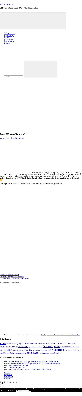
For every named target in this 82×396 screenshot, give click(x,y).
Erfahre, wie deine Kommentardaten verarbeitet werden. (60, 335)
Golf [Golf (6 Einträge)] (17, 346)
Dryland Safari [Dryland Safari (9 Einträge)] (50, 343)
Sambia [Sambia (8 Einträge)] (42, 350)
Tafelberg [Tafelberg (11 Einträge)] (67, 350)
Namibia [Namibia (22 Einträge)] (7, 350)
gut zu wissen (9, 39)
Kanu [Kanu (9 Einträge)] (41, 347)
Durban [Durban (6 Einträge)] (56, 343)
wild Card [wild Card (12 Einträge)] (41, 353)
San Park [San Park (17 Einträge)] (48, 350)
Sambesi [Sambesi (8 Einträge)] (38, 350)
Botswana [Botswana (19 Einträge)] (36, 343)
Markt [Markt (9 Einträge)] (77, 347)
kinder (6, 38)
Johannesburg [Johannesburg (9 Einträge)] (36, 347)
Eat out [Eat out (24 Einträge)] (61, 343)
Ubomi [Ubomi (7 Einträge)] (79, 350)
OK (18, 391)
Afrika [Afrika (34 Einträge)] (3, 343)
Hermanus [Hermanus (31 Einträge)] (23, 346)
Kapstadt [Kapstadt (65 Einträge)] (48, 346)
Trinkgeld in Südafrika (20, 365)
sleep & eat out (9, 34)
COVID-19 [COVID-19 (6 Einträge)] (42, 343)
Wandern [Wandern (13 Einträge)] (18, 353)
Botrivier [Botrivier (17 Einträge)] (28, 344)
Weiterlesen (24, 391)
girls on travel (9, 41)
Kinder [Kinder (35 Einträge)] (57, 346)
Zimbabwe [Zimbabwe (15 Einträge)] (57, 353)
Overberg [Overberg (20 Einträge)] (14, 350)
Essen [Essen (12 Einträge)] (73, 343)
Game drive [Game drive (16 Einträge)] (11, 347)
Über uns (7, 373)
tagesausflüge (9, 36)
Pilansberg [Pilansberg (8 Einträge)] (21, 350)
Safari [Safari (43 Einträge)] (32, 350)
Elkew (12, 138)
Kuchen (9, 275)
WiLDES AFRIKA (6, 4)
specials (7, 43)
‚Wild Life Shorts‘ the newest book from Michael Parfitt (31, 369)
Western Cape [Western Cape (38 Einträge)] (31, 352)
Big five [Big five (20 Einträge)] (22, 343)
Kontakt (7, 378)
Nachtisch (15, 275)
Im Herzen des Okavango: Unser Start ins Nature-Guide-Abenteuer (35, 361)
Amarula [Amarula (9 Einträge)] (8, 343)
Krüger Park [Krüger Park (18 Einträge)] (65, 347)
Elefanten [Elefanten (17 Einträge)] (67, 344)
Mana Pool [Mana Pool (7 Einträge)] (72, 346)
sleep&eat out (19, 138)
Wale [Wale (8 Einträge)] (1, 353)
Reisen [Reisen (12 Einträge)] (27, 350)
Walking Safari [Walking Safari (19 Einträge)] (8, 353)
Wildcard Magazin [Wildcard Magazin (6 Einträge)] (49, 353)
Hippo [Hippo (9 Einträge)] (30, 347)
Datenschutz (8, 377)
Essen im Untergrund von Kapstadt (12, 277)
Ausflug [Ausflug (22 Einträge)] (15, 343)
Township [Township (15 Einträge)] (74, 350)
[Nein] (30, 391)
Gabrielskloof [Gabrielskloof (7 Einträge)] (3, 346)
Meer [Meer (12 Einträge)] (1, 350)
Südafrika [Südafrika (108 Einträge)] (58, 349)
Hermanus (3, 275)
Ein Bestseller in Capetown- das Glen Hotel (15, 279)
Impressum (8, 375)
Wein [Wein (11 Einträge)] (22, 353)
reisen (6, 32)
